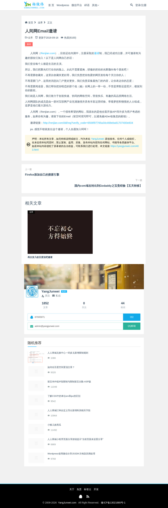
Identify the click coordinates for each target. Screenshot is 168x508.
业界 (40, 22)
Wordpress (63, 5)
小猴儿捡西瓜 (54, 425)
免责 (79, 489)
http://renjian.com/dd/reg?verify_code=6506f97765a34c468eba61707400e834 (88, 122)
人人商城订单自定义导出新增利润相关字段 (69, 410)
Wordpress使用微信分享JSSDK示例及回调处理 (71, 453)
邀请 (29, 44)
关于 (71, 489)
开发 (96, 489)
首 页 (51, 5)
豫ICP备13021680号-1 (113, 502)
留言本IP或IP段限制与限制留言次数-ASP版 (69, 381)
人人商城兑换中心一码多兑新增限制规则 (68, 353)
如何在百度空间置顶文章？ (61, 367)
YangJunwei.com (67, 502)
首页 (29, 22)
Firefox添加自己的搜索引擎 (42, 174)
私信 (56, 295)
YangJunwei (97, 138)
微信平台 (77, 5)
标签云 (87, 489)
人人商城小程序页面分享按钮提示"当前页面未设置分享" (75, 439)
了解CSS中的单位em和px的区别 (64, 396)
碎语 (87, 5)
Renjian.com (48, 53)
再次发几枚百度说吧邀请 (40, 257)
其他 (94, 5)
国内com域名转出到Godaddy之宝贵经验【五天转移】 (108, 185)
